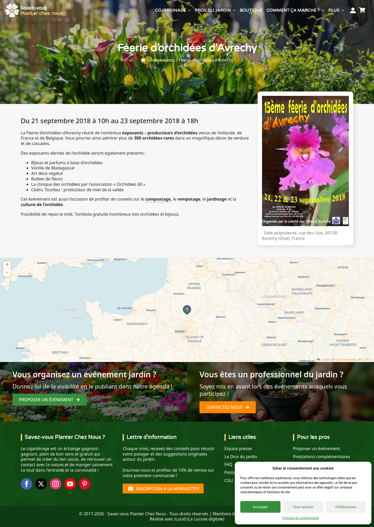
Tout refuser (303, 507)
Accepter (260, 507)
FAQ (228, 464)
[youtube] (70, 484)
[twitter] (41, 484)
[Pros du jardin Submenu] (234, 10)
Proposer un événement (316, 448)
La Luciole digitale (205, 519)
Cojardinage (170, 10)
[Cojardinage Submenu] (189, 10)
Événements (162, 60)
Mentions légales (229, 514)
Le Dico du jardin (240, 456)
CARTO (367, 359)
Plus (333, 10)
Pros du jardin (213, 10)
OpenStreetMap (347, 359)
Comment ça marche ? (292, 10)
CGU (228, 480)
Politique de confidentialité (300, 518)
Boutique (251, 10)
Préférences (345, 507)
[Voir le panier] (363, 10)
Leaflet (323, 359)
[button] (187, 310)
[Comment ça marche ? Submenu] (322, 10)
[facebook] (26, 484)
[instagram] (55, 484)
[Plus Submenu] (342, 10)
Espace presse (238, 448)
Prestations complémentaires (321, 456)
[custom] (84, 484)
